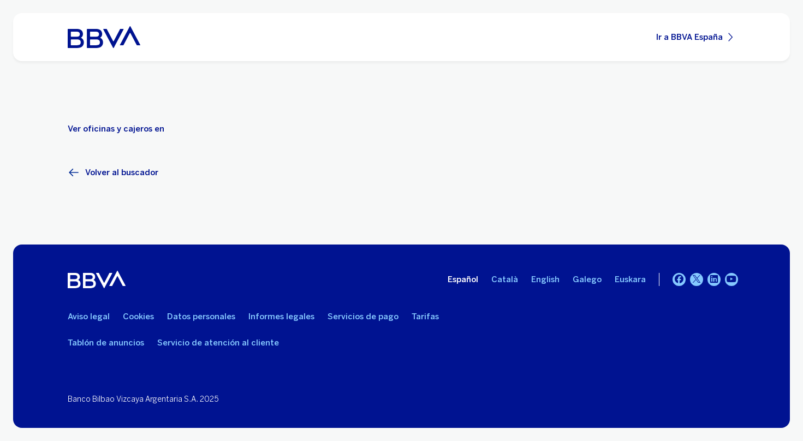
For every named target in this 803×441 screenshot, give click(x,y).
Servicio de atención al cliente (218, 343)
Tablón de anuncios (106, 343)
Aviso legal (89, 316)
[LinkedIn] (714, 279)
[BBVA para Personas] (104, 37)
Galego (587, 279)
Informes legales (281, 316)
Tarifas (425, 316)
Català (504, 279)
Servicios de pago (363, 316)
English (545, 279)
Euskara (630, 279)
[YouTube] (731, 279)
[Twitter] (696, 279)
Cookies (138, 316)
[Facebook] (679, 279)
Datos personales (201, 316)
